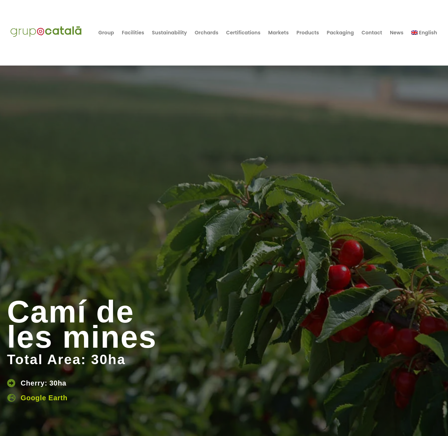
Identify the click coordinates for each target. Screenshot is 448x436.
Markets (278, 32)
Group (106, 32)
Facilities (133, 32)
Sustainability (169, 32)
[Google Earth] (11, 398)
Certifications (243, 32)
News (397, 32)
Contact (372, 32)
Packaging (340, 32)
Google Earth (44, 398)
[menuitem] (424, 33)
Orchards (206, 32)
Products (307, 32)
